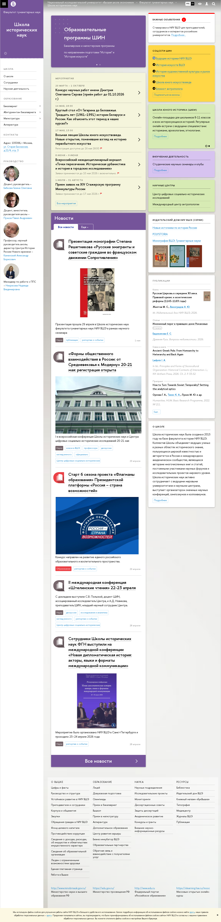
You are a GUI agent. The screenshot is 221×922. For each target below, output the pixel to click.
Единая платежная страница (66, 869)
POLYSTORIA (160, 234)
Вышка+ (97, 810)
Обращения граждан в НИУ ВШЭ (69, 822)
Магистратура (12, 118)
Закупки (55, 816)
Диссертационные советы (150, 805)
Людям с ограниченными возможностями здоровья (65, 861)
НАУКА (139, 782)
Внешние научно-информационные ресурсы (150, 829)
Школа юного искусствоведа (173, 82)
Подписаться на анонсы (167, 94)
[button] (211, 124)
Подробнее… (178, 35)
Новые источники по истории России (175, 228)
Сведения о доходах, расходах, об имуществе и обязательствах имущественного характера (69, 842)
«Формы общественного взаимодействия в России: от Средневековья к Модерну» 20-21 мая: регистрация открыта (100, 362)
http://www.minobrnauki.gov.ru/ (68, 888)
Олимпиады (99, 799)
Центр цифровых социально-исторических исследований (179, 196)
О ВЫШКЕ (57, 782)
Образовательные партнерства (110, 845)
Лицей (96, 787)
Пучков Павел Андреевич (18, 218)
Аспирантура (11, 124)
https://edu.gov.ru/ (103, 888)
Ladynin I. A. (159, 360)
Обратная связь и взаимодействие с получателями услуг (111, 853)
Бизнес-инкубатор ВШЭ (106, 839)
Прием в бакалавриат (105, 805)
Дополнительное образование (110, 827)
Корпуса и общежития (63, 810)
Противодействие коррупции (68, 833)
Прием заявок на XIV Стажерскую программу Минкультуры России (88, 186)
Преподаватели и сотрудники (68, 805)
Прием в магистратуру (105, 816)
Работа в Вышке (59, 874)
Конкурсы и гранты (145, 822)
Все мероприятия (66, 203)
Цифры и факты (60, 787)
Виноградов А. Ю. (180, 306)
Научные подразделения (148, 787)
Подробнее (160, 136)
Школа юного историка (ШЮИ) (175, 109)
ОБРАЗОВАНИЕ (102, 782)
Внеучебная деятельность (171, 156)
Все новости (98, 761)
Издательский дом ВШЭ (189, 793)
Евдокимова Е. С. (162, 333)
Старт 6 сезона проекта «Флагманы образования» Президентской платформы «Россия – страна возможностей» (101, 482)
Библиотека (183, 787)
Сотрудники (11, 82)
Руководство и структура (65, 793)
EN (192, 3)
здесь (192, 912)
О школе (8, 76)
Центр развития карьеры (107, 833)
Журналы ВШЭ (184, 816)
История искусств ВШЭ (170, 65)
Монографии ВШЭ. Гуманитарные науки (177, 241)
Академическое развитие (149, 816)
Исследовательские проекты (151, 793)
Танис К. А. (174, 394)
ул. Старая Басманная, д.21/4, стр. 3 (16, 148)
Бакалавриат (10, 106)
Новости (64, 218)
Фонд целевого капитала (65, 827)
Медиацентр (183, 810)
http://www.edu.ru (145, 888)
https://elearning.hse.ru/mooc (193, 888)
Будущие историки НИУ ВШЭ (174, 58)
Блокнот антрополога (169, 89)
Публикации (161, 280)
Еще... (156, 411)
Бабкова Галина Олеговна (18, 188)
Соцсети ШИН (162, 50)
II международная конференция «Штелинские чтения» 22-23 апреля (102, 585)
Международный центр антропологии (176, 204)
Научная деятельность (16, 88)
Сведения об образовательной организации (68, 853)
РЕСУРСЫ (182, 782)
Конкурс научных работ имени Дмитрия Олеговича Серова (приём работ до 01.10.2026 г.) (89, 94)
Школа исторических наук (21, 29)
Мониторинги (142, 799)
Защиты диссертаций (146, 810)
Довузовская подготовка (107, 793)
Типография (183, 805)
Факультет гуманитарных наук (21, 12)
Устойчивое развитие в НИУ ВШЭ (70, 799)
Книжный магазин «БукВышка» (193, 799)
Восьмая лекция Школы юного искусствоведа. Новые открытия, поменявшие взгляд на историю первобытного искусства (91, 139)
